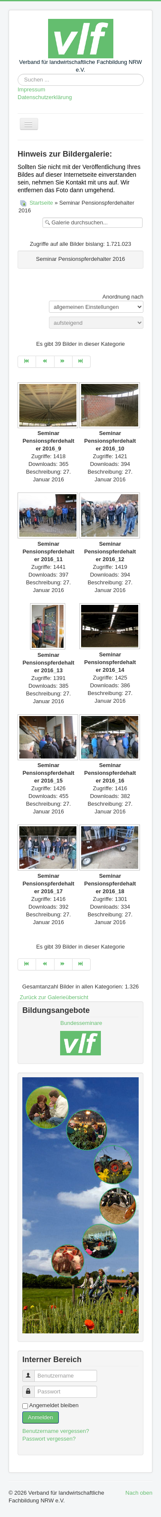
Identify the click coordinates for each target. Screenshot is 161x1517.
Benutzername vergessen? (55, 1431)
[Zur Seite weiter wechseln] (64, 362)
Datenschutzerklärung (45, 97)
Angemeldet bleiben (54, 1405)
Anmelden (40, 1417)
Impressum (31, 89)
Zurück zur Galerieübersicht (54, 997)
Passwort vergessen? (49, 1438)
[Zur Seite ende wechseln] (82, 362)
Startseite (41, 202)
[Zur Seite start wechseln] (27, 362)
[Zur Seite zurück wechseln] (45, 362)
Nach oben (138, 1493)
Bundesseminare (82, 1023)
